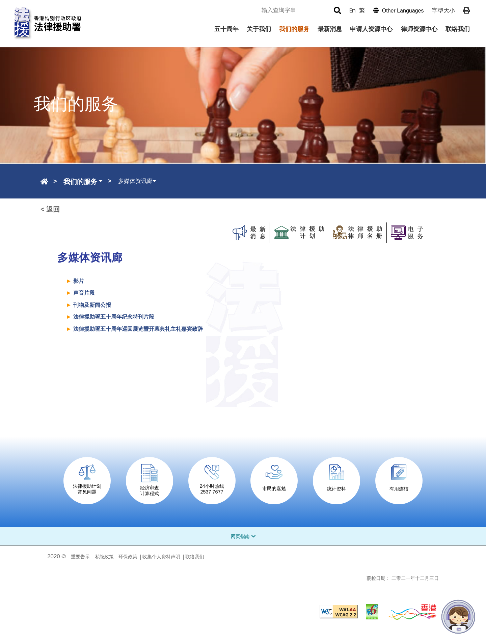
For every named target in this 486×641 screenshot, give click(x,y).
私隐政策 (104, 556)
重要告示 (80, 556)
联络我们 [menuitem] (458, 29)
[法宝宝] (458, 616)
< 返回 (50, 209)
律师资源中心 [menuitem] (419, 29)
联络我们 (194, 556)
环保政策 (127, 556)
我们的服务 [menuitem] (294, 29)
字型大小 (443, 10)
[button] (395, 10)
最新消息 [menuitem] (330, 29)
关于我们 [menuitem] (259, 29)
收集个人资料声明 (161, 556)
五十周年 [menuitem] (226, 29)
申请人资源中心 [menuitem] (371, 29)
